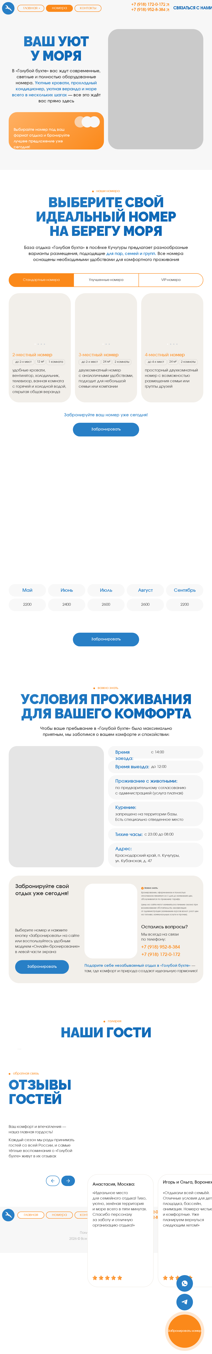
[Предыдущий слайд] (17, 1099)
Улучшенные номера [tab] (106, 280)
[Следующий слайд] (195, 1099)
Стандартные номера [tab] (41, 280)
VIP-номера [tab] (171, 280)
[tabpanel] (106, 350)
